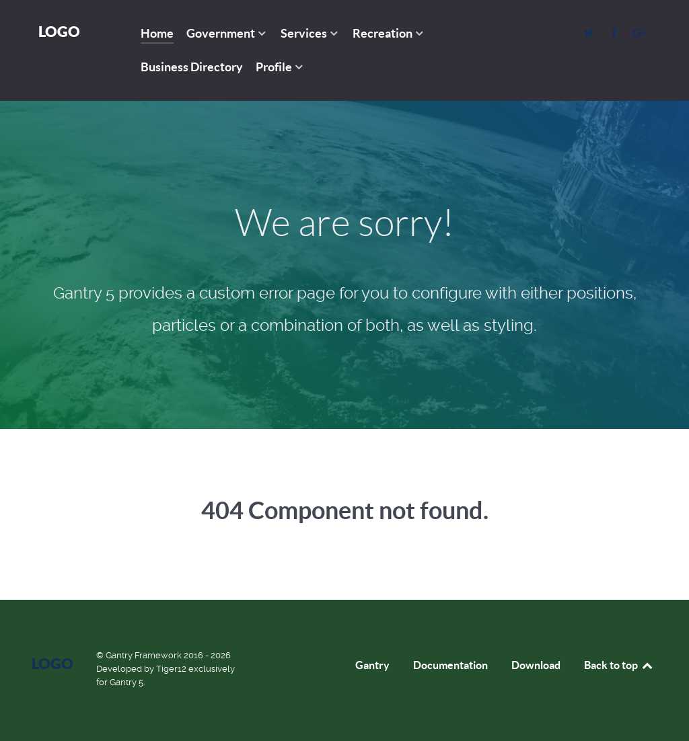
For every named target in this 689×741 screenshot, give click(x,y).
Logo (59, 31)
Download (535, 665)
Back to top (619, 665)
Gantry (372, 665)
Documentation (450, 665)
